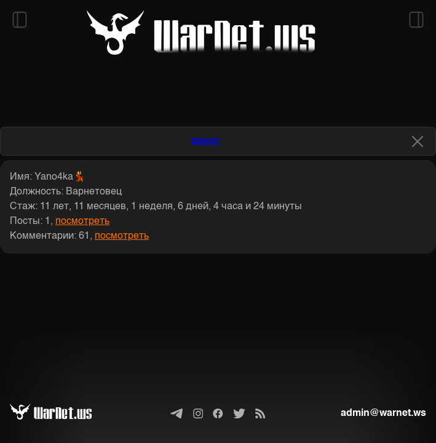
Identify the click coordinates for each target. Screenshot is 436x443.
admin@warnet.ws (383, 413)
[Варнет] (60, 413)
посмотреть (82, 221)
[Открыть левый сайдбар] (20, 20)
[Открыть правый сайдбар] (416, 20)
